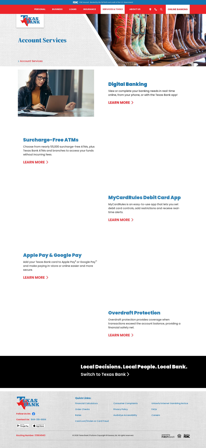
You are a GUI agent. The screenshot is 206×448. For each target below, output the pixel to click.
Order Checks (82, 409)
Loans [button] (72, 9)
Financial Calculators (86, 403)
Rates (78, 415)
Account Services (31, 61)
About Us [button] (134, 9)
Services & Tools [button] (113, 9)
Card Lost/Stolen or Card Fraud (92, 421)
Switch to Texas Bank (103, 374)
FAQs (154, 409)
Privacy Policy (120, 409)
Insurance (89, 9)
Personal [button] (39, 9)
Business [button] (57, 9)
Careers (155, 415)
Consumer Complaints (125, 403)
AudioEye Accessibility (125, 415)
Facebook (33, 413)
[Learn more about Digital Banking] (122, 101)
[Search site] (161, 9)
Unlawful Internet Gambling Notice (169, 403)
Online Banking (178, 9)
